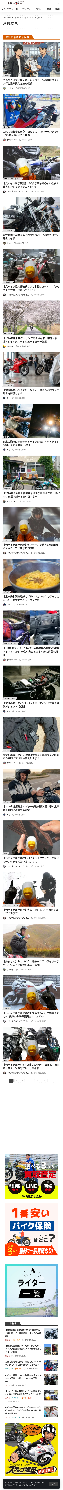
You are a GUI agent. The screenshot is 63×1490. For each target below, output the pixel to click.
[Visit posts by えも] (4, 398)
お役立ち (18, 1369)
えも (8, 398)
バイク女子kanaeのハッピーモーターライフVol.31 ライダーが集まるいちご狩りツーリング (23, 1410)
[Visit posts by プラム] (4, 604)
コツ (5, 957)
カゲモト (10, 346)
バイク (6, 75)
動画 (29, 1398)
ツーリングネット (10, 643)
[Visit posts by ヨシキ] (4, 243)
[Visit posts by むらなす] (4, 88)
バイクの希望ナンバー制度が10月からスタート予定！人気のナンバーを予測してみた (23, 1378)
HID (5, 437)
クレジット (8, 385)
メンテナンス (8, 230)
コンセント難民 (9, 698)
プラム (9, 605)
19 (43, 1081)
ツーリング (8, 334)
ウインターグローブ (11, 905)
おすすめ (7, 488)
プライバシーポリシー (36, 1482)
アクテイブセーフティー (12, 179)
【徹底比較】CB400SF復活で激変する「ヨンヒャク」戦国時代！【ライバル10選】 (23, 1333)
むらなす (10, 88)
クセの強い (8, 282)
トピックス (15, 1340)
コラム (7, 1340)
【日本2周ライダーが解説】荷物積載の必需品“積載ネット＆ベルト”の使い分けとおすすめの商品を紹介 (31, 651)
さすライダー (12, 140)
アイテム (14, 1398)
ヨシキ (9, 243)
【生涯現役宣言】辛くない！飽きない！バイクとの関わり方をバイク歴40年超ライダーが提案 (23, 1349)
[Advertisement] (31, 1115)
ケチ (5, 853)
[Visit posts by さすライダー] (4, 139)
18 (37, 1081)
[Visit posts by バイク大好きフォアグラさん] (4, 191)
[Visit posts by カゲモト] (4, 346)
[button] (53, 1484)
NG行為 (7, 127)
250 (5, 1060)
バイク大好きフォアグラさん (18, 191)
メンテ (6, 750)
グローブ (7, 540)
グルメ (6, 592)
